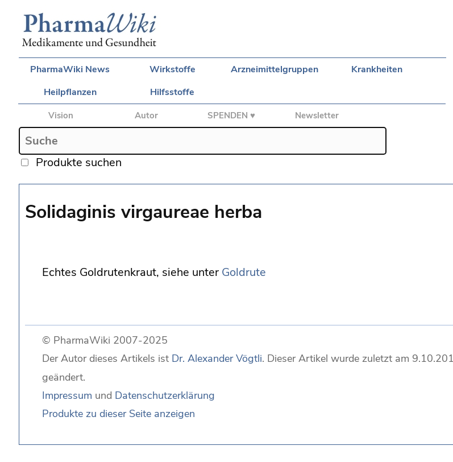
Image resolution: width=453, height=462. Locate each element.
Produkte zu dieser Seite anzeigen (118, 413)
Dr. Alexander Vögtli (217, 358)
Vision (60, 115)
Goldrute (244, 272)
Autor (146, 115)
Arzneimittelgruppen (274, 69)
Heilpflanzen (70, 92)
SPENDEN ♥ (231, 115)
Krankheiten (376, 69)
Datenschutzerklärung (165, 395)
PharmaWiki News (70, 69)
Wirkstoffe (172, 69)
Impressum (67, 395)
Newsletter (317, 115)
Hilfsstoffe (172, 92)
